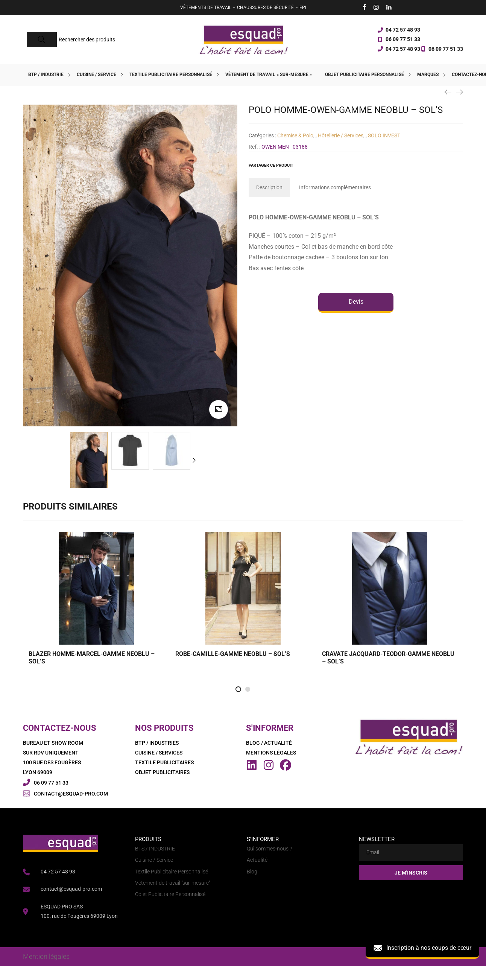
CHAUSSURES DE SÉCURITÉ (265, 7)
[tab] (269, 187)
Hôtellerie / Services (340, 135)
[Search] (42, 39)
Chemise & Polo (295, 135)
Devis (356, 301)
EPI (302, 7)
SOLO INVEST (384, 135)
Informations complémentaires (335, 187)
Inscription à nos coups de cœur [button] (422, 948)
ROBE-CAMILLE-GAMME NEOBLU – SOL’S (232, 653)
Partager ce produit (271, 165)
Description (269, 187)
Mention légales (46, 956)
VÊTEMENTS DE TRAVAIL (205, 7)
